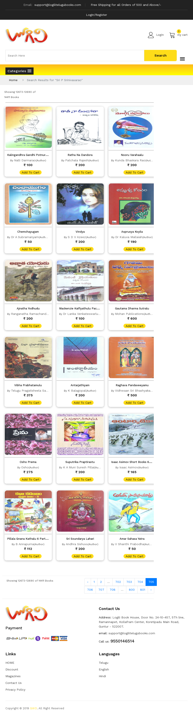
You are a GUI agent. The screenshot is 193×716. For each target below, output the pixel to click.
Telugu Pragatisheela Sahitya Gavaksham (40, 390)
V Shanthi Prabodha (129, 544)
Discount (11, 669)
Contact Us (13, 683)
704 (140, 582)
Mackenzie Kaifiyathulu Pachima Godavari (87, 308)
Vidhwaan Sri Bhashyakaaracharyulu (141, 390)
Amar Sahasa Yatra (132, 538)
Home (13, 80)
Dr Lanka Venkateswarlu (80, 313)
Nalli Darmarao (25, 160)
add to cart (30, 172)
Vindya (80, 231)
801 (142, 589)
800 (132, 589)
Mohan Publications (129, 313)
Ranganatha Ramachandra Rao (33, 313)
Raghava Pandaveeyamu (132, 385)
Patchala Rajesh (76, 160)
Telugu (103, 662)
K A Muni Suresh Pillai (78, 467)
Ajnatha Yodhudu (28, 308)
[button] (19, 71)
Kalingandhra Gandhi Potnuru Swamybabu (35, 155)
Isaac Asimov (128, 467)
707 (101, 589)
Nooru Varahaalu (132, 155)
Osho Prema (28, 462)
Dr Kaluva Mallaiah (128, 237)
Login (156, 35)
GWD (33, 708)
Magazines (13, 676)
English (104, 669)
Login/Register (96, 14)
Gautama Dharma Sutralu (132, 308)
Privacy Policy (15, 689)
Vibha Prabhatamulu (28, 385)
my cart (178, 35)
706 (90, 589)
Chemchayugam (28, 231)
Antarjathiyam (80, 385)
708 (112, 589)
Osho (25, 467)
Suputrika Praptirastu (80, 462)
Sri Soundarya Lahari (80, 538)
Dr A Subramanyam (25, 237)
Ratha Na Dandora (80, 155)
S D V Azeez (77, 237)
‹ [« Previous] (87, 582)
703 (129, 582)
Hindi (102, 676)
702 (118, 582)
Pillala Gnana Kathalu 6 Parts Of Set (32, 538)
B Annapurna (25, 544)
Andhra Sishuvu (77, 544)
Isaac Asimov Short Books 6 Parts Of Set (139, 462)
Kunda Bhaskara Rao (130, 160)
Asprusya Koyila (132, 231)
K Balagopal (77, 390)
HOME (9, 662)
